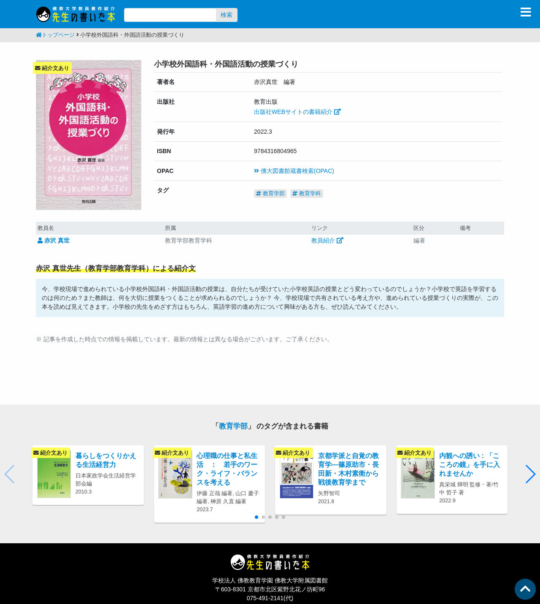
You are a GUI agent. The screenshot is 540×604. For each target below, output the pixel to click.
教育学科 (306, 193)
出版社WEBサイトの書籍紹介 (297, 111)
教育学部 (270, 193)
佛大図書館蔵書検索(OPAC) (294, 170)
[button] (530, 474)
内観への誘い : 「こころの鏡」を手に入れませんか (469, 464)
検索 (226, 14)
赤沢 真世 (54, 240)
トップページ (55, 35)
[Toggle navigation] (526, 12)
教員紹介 (327, 240)
